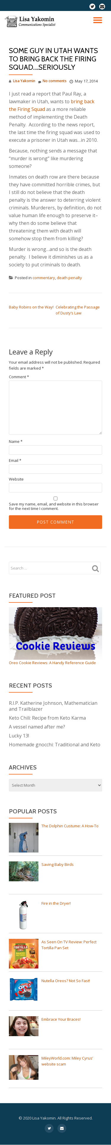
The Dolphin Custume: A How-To (70, 825)
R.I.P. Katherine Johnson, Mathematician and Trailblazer (53, 706)
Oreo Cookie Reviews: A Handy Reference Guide (52, 662)
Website (16, 479)
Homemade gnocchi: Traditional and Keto (54, 744)
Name (15, 441)
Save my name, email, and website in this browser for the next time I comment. (54, 506)
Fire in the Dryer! (56, 903)
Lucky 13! (19, 735)
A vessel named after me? (37, 726)
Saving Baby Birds (57, 864)
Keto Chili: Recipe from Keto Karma (47, 718)
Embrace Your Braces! (61, 1019)
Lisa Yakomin (24, 80)
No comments (52, 81)
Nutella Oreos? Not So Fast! (65, 980)
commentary (44, 277)
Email (15, 460)
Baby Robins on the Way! (31, 307)
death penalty (69, 277)
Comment (19, 377)
